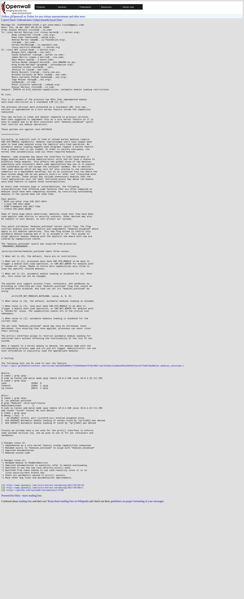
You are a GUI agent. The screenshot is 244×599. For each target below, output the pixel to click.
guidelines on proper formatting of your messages (137, 594)
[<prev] (5, 20)
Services (62, 7)
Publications (85, 7)
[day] (37, 20)
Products (40, 7)
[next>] (14, 20)
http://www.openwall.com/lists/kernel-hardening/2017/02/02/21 (45, 577)
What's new (128, 7)
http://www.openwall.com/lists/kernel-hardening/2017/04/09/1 (44, 580)
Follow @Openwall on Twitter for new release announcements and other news (43, 16)
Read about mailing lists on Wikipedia (68, 594)
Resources (106, 7)
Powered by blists (10, 589)
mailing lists (25, 594)
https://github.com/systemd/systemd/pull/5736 (34, 583)
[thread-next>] (26, 20)
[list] (59, 20)
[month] (45, 20)
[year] (53, 20)
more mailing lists (32, 589)
